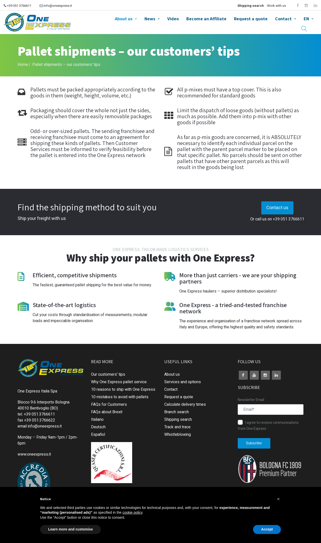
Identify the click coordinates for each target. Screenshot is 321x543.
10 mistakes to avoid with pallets (119, 397)
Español (98, 435)
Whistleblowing (177, 435)
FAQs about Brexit (106, 412)
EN (306, 19)
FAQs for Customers (109, 404)
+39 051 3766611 (17, 5)
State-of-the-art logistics (64, 305)
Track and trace (177, 427)
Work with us (276, 5)
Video (173, 19)
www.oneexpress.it (34, 454)
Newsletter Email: (251, 399)
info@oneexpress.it (56, 5)
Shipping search (250, 5)
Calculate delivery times (185, 404)
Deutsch (98, 427)
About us (123, 19)
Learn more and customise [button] (70, 529)
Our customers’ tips (108, 374)
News (149, 19)
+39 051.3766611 (39, 414)
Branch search (176, 412)
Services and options (182, 382)
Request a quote (251, 19)
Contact (283, 19)
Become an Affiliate (206, 19)
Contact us (277, 207)
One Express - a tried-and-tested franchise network (233, 308)
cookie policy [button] (132, 512)
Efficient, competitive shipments (75, 275)
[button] (278, 499)
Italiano (97, 420)
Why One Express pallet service (119, 382)
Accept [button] (267, 529)
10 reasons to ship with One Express (123, 389)
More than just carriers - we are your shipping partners (237, 278)
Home (23, 65)
